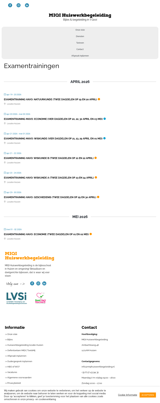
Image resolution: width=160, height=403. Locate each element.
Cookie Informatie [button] (127, 394)
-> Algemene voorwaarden (18, 377)
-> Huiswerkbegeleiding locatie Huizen (24, 345)
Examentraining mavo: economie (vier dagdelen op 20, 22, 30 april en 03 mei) (53, 119)
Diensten (80, 36)
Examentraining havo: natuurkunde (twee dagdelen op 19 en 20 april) (50, 99)
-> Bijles (9, 339)
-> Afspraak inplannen (15, 356)
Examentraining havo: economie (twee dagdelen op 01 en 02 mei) (46, 234)
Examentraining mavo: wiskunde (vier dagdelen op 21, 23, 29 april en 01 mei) (53, 138)
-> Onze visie (11, 334)
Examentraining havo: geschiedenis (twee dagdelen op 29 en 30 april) (50, 197)
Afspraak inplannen (80, 56)
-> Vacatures (11, 372)
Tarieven (80, 43)
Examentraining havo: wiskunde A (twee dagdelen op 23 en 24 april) (49, 177)
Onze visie (80, 30)
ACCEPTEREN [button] (148, 395)
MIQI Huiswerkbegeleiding (80, 15)
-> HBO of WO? (12, 366)
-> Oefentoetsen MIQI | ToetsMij (20, 350)
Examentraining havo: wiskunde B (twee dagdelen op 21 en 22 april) (49, 158)
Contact (80, 49)
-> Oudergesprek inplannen (18, 361)
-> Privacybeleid (13, 383)
